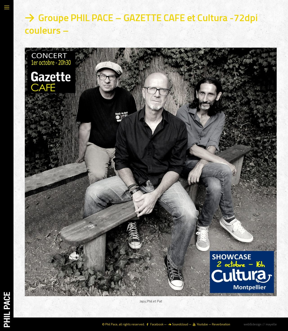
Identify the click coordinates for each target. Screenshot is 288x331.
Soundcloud (180, 324)
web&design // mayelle (260, 324)
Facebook (156, 324)
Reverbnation (221, 324)
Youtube (202, 324)
